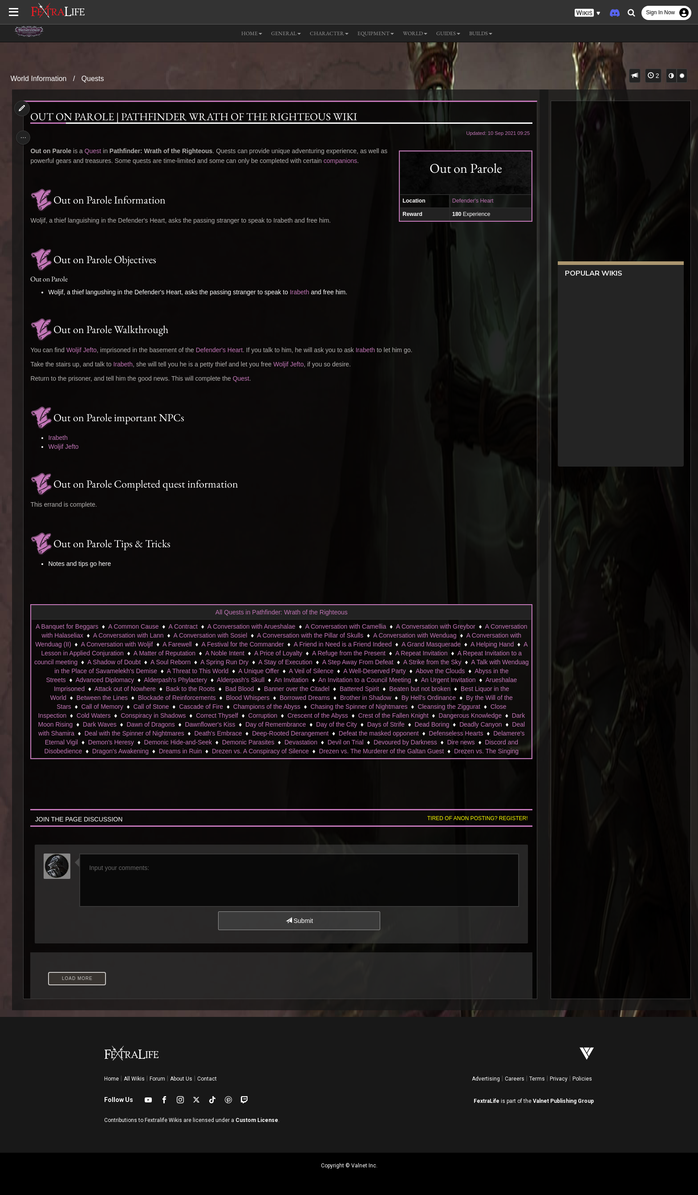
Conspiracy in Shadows (206, 715)
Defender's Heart (469, 201)
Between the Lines (195, 697)
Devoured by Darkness (92, 751)
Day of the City (411, 724)
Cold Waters (147, 715)
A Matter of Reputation (266, 653)
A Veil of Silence (431, 671)
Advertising (486, 1079)
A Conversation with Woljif (194, 644)
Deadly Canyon (106, 733)
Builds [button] (480, 33)
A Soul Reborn (281, 662)
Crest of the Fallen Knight (446, 715)
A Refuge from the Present (450, 653)
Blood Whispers (341, 697)
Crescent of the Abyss (370, 715)
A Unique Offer (378, 671)
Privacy (559, 1079)
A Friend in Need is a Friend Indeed (420, 644)
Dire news (148, 751)
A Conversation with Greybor (454, 626)
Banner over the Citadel (411, 688)
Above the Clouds (100, 679)
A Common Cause (152, 626)
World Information (39, 78)
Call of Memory (171, 706)
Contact (207, 1079)
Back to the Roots (305, 688)
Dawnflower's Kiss (285, 724)
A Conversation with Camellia (364, 626)
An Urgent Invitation (98, 688)
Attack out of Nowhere (239, 688)
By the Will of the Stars (108, 706)
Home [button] (251, 33)
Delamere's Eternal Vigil (195, 742)
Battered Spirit (474, 688)
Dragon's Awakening (283, 751)
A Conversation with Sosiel (255, 635)
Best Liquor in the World (126, 697)
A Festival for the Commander (319, 644)
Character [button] (329, 33)
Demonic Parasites (399, 742)
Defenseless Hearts (125, 742)
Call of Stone (220, 706)
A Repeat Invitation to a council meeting (133, 662)
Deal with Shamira (163, 733)
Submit (298, 920)
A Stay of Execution (396, 662)
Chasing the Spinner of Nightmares (427, 706)
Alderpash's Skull (365, 679)
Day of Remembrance (351, 724)
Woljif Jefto (84, 350)
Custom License (256, 1120)
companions (343, 160)
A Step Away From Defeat (468, 662)
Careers (514, 1079)
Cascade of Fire (270, 706)
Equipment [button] (375, 33)
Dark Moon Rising (123, 724)
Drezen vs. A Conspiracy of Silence (422, 751)
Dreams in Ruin (342, 751)
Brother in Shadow (459, 697)
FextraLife (486, 1101)
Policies (582, 1079)
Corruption (315, 715)
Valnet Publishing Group (563, 1101)
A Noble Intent (326, 653)
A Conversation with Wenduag (459, 635)
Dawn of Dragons (226, 724)
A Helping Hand (105, 653)
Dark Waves (175, 724)
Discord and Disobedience (208, 751)
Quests (92, 78)
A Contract (201, 626)
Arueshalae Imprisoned (167, 688)
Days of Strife (461, 724)
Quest (95, 150)
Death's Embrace (332, 733)
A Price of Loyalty (380, 653)
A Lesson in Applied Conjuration (181, 653)
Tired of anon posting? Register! (474, 818)
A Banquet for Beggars (85, 626)
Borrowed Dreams (398, 697)
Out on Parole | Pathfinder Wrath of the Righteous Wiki (196, 116)
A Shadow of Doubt (225, 662)
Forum (157, 1079)
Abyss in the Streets (162, 679)
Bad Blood (354, 688)
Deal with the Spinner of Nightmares (248, 733)
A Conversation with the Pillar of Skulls (354, 635)
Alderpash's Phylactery (299, 679)
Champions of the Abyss (335, 706)
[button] (587, 13)
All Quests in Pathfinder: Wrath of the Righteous (281, 612)
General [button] (286, 33)
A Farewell (253, 644)
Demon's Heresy (261, 742)
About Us (181, 1079)
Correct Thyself (270, 715)
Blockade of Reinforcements (270, 697)
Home (111, 1079)
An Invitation (415, 679)
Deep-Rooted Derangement (404, 733)
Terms (537, 1079)
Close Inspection (96, 715)
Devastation (451, 742)
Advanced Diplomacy (228, 679)
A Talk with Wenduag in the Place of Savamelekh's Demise (196, 671)
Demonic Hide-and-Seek (329, 742)
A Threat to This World (318, 671)
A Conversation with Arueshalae (270, 626)
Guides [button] (448, 33)
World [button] (415, 33)
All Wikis (134, 1079)
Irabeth (302, 292)
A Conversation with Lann (172, 635)
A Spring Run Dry (335, 662)
